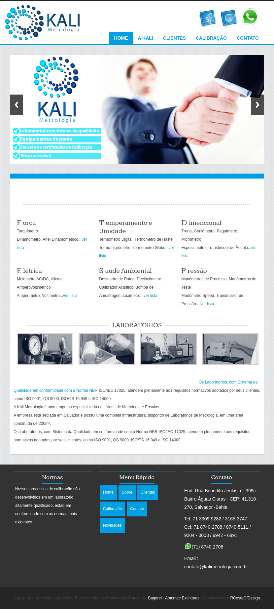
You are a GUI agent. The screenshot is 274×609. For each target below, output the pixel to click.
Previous (16, 105)
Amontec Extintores (182, 598)
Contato (248, 38)
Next (257, 105)
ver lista (70, 295)
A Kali (145, 38)
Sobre (127, 492)
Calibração (211, 38)
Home (121, 38)
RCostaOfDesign (245, 598)
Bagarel (155, 598)
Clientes (174, 38)
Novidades (112, 525)
